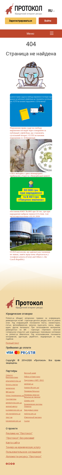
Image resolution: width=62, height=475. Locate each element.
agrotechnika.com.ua (14, 403)
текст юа (9, 417)
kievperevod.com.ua (13, 421)
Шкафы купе (29, 401)
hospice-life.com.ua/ (31, 388)
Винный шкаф (30, 373)
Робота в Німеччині (32, 377)
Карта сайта (13, 442)
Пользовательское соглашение (23, 451)
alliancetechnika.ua (13, 381)
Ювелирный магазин (33, 417)
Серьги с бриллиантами (12, 376)
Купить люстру (12, 385)
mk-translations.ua (13, 414)
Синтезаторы (11, 399)
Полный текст (12, 343)
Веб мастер (10, 392)
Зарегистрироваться (20, 21)
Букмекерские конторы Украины (33, 405)
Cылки (27, 421)
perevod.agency (11, 406)
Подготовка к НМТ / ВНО (34, 380)
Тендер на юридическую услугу (23, 447)
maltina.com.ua (30, 414)
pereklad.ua (28, 384)
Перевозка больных (31, 391)
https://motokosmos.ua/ (15, 395)
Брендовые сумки (31, 410)
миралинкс (10, 388)
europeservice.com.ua (14, 410)
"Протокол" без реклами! (20, 437)
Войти (47, 21)
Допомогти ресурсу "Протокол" (24, 456)
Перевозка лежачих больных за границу (32, 396)
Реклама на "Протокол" (19, 433)
